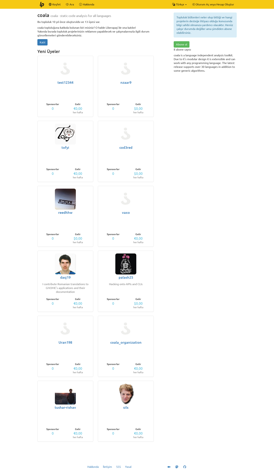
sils (125, 407)
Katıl (42, 42)
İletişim (107, 466)
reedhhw (65, 212)
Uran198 (65, 342)
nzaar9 (125, 82)
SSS (118, 466)
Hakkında (93, 466)
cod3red (125, 147)
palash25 (126, 277)
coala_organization (126, 342)
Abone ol (181, 44)
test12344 (65, 82)
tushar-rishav (65, 407)
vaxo (126, 212)
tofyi (65, 147)
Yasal (128, 466)
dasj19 (65, 277)
